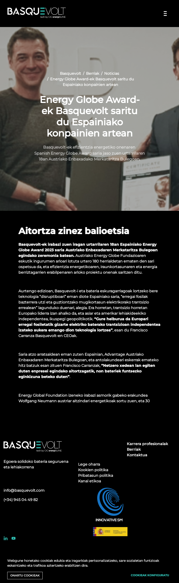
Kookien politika (93, 470)
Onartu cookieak (25, 575)
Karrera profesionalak (147, 444)
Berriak (92, 73)
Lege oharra (89, 464)
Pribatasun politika (95, 475)
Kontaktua (137, 455)
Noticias (111, 73)
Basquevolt (70, 73)
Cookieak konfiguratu (150, 575)
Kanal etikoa (89, 481)
